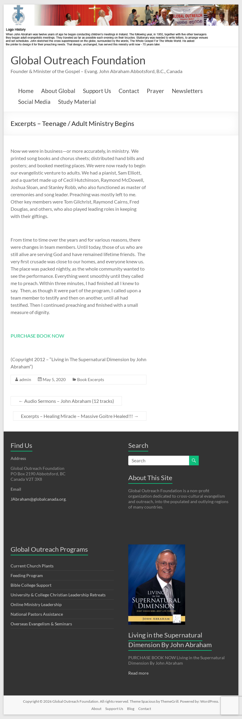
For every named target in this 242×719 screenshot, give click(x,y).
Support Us (97, 90)
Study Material (77, 101)
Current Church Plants (32, 565)
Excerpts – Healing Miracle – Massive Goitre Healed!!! (80, 416)
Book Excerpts (90, 379)
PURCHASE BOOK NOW (37, 336)
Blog (130, 708)
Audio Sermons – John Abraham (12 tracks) (66, 401)
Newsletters (187, 90)
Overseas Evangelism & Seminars (41, 623)
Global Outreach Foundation (78, 60)
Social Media (34, 101)
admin (25, 379)
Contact (129, 90)
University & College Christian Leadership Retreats (58, 594)
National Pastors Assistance (37, 614)
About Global (58, 90)
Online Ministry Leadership (36, 604)
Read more (138, 673)
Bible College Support (31, 585)
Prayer (155, 90)
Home (26, 90)
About (96, 708)
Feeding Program (27, 575)
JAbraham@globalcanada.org (38, 499)
